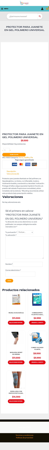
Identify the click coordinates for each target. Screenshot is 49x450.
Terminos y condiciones (24, 435)
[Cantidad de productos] (6, 150)
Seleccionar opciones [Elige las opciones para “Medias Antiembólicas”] (16, 322)
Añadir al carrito (14, 154)
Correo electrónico (13, 270)
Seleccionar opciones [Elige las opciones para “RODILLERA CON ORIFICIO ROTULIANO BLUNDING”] (16, 401)
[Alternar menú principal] (4, 8)
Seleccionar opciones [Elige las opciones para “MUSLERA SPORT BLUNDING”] (16, 362)
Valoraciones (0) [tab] (13, 174)
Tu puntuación (11, 232)
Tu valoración (11, 235)
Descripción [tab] (11, 171)
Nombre (9, 264)
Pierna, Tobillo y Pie (26, 158)
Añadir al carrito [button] (37, 322)
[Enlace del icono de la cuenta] (42, 9)
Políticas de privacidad (24, 438)
